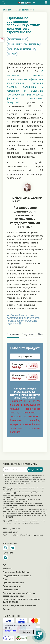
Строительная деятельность (22, 49)
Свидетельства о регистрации (17, 576)
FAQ (4, 565)
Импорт (12, 54)
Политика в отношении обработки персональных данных (19, 594)
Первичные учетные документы (24, 44)
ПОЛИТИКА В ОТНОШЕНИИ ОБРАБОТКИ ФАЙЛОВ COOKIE (22, 600)
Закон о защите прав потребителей (20, 605)
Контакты (7, 569)
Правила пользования (13, 583)
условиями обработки (23, 477)
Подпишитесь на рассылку (20, 464)
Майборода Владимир (27, 197)
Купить (32, 365)
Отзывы (6, 609)
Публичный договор (12, 586)
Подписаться (35, 469)
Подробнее (10, 630)
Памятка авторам (11, 590)
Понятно (26, 632)
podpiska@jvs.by (10, 532)
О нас (5, 579)
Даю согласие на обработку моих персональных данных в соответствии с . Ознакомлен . (25, 479)
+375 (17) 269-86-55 (11, 528)
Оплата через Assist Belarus (16, 572)
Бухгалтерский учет (18, 39)
